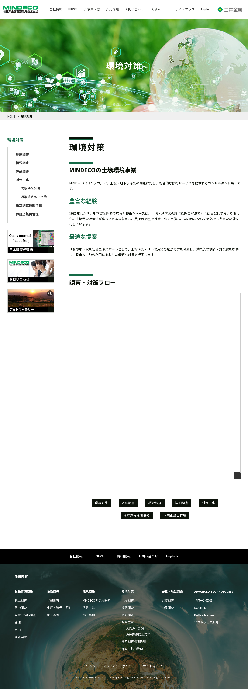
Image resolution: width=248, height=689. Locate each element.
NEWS (72, 9)
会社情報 (55, 9)
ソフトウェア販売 (206, 622)
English (206, 9)
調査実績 (21, 637)
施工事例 (53, 615)
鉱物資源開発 (24, 591)
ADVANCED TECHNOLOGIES (213, 591)
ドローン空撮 (203, 600)
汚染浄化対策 (30, 188)
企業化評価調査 (25, 615)
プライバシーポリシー (119, 666)
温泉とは (89, 607)
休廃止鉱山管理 (27, 214)
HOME (11, 116)
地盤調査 (168, 607)
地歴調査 (22, 154)
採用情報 (112, 9)
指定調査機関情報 (29, 205)
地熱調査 (53, 600)
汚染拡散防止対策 (34, 197)
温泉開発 (89, 591)
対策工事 (22, 179)
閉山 (18, 629)
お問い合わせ (135, 9)
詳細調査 (22, 171)
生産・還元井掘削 (59, 607)
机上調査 (21, 600)
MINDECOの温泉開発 (96, 600)
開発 (18, 622)
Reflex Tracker (204, 615)
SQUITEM (200, 607)
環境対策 (15, 140)
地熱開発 (53, 591)
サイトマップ (185, 9)
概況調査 (22, 162)
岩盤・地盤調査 (172, 591)
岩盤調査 (168, 600)
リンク (91, 666)
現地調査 (21, 607)
